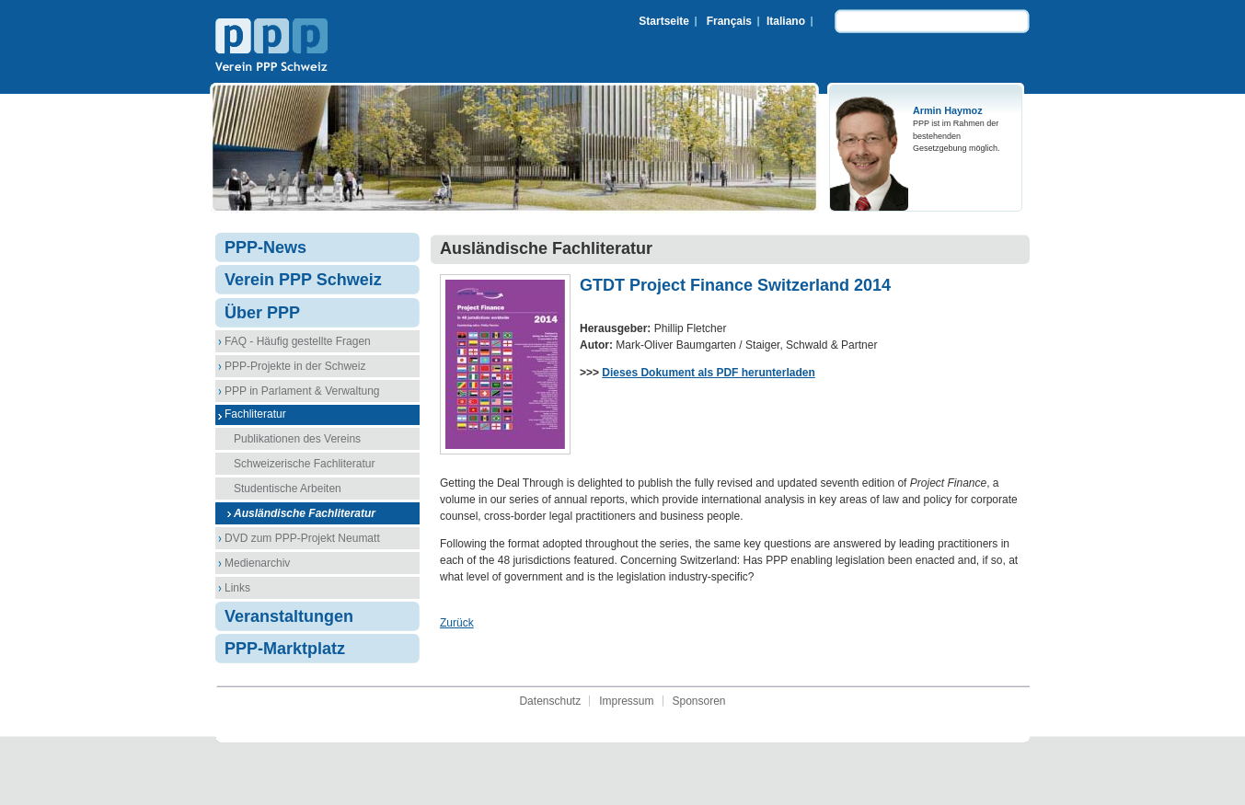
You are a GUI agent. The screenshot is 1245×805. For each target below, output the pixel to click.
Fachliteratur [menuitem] (255, 414)
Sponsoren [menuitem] (699, 701)
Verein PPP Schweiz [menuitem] (303, 279)
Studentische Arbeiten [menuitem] (287, 488)
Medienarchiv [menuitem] (257, 563)
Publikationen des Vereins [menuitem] (297, 438)
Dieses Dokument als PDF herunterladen (708, 372)
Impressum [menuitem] (626, 701)
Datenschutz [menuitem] (550, 701)
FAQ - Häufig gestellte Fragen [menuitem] (298, 341)
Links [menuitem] (237, 587)
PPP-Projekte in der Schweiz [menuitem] (295, 366)
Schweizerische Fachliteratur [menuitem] (304, 463)
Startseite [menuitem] (664, 21)
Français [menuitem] (729, 21)
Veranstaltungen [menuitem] (289, 616)
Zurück (457, 622)
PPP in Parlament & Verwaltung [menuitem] (302, 391)
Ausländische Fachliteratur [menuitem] (304, 513)
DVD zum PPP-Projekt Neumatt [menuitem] (302, 538)
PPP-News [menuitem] (265, 247)
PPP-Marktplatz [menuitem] (285, 648)
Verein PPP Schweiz (271, 46)
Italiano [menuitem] (786, 21)
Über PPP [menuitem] (262, 313)
